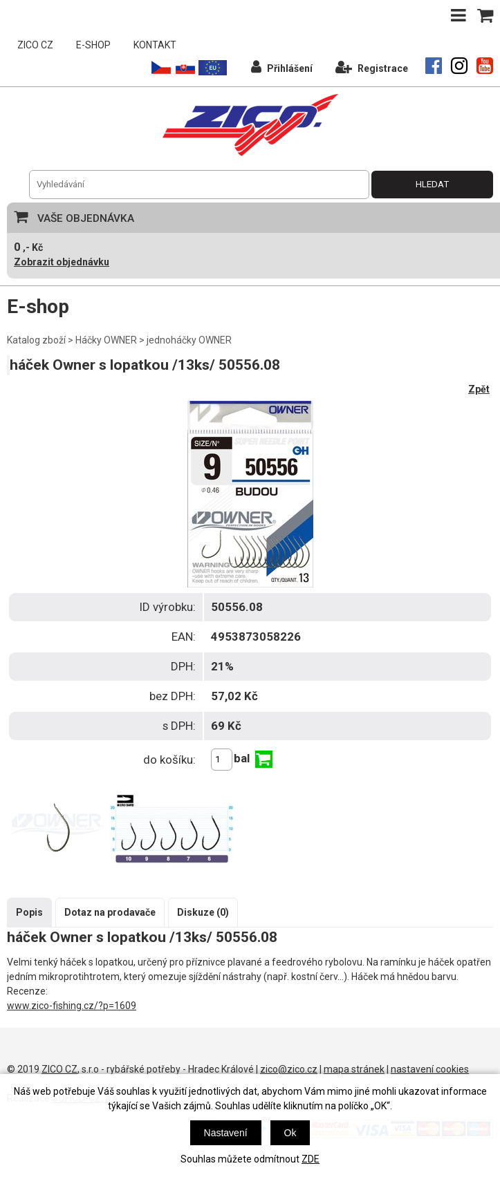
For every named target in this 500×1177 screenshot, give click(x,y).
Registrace (371, 66)
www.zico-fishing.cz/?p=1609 (71, 1005)
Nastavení (226, 1132)
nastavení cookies (430, 1069)
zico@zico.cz (288, 1069)
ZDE (311, 1159)
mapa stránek (354, 1069)
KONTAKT (154, 44)
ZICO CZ (35, 44)
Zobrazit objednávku (61, 261)
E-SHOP (93, 44)
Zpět (479, 389)
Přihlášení (282, 66)
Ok (290, 1132)
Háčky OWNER (106, 340)
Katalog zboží (36, 340)
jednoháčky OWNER (189, 340)
